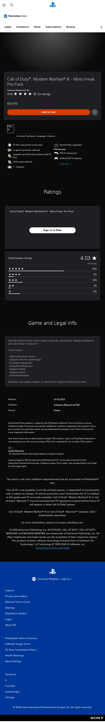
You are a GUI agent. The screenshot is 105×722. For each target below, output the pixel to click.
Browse (70, 26)
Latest (7, 26)
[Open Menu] (4, 5)
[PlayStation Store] (16, 16)
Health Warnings (16, 450)
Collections (22, 26)
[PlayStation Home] (52, 5)
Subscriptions (53, 26)
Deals (37, 26)
